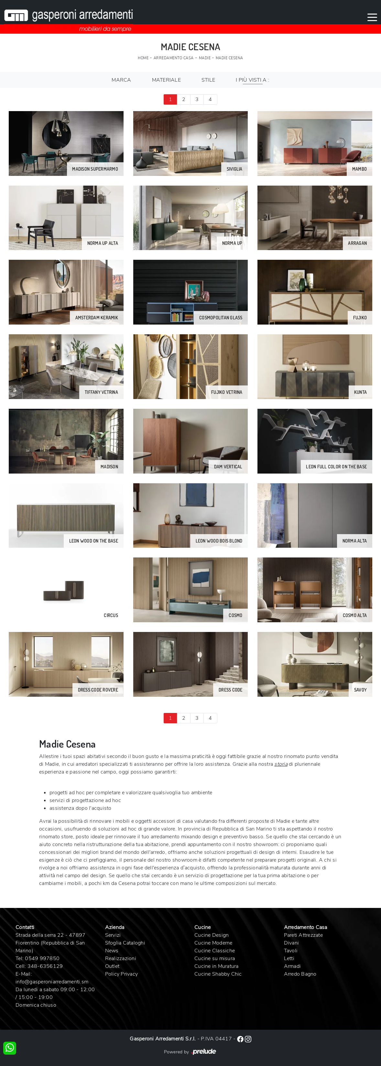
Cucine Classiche (214, 950)
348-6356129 (45, 966)
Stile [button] (208, 80)
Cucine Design (211, 935)
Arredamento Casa (174, 58)
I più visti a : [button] (252, 80)
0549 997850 (42, 958)
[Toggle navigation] (372, 17)
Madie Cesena (229, 58)
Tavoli (291, 950)
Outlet (112, 966)
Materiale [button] (166, 80)
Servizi (113, 935)
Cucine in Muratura (216, 966)
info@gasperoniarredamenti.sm (52, 981)
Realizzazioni (120, 958)
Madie (205, 58)
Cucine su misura (214, 958)
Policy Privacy (121, 974)
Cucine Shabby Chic (218, 974)
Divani (291, 942)
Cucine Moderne (213, 942)
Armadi (292, 966)
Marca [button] (121, 80)
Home (143, 58)
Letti (289, 958)
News (112, 950)
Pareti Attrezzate (303, 935)
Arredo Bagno (300, 974)
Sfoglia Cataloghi (125, 942)
